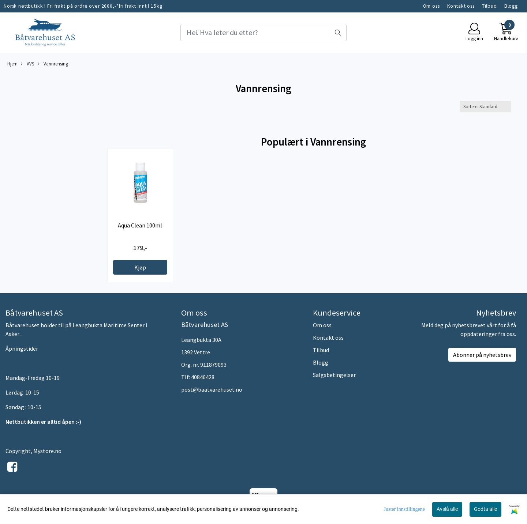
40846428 (202, 377)
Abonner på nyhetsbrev (482, 354)
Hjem (12, 64)
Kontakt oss (461, 6)
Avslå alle (447, 509)
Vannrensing (53, 64)
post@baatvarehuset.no (211, 389)
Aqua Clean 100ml (140, 225)
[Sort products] (485, 106)
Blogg (511, 6)
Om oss (431, 6)
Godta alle (485, 509)
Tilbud (489, 6)
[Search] (263, 32)
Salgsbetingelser (334, 374)
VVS (27, 64)
